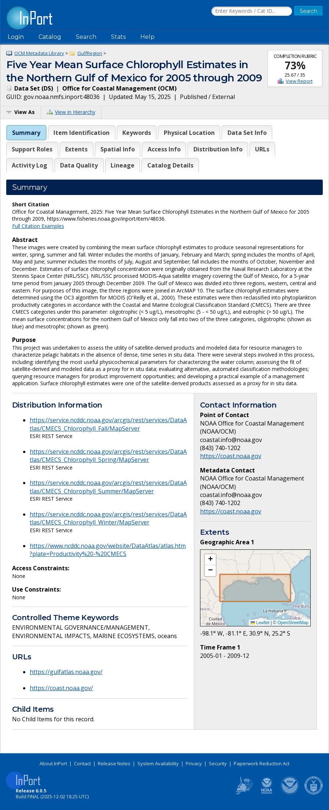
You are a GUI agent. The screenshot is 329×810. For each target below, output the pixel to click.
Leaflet (260, 622)
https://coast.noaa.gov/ (61, 688)
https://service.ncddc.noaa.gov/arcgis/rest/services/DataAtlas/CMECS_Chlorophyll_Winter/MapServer (108, 518)
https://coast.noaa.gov (230, 456)
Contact (82, 763)
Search (86, 36)
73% (295, 65)
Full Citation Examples (38, 225)
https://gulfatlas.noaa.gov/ (66, 672)
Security (218, 763)
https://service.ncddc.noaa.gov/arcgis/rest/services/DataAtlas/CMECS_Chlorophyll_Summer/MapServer (108, 487)
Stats (118, 36)
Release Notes (114, 763)
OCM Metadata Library (39, 53)
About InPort (53, 763)
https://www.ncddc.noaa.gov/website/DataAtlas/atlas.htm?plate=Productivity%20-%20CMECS (108, 550)
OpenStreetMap (292, 622)
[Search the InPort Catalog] (251, 11)
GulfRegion (89, 53)
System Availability (158, 763)
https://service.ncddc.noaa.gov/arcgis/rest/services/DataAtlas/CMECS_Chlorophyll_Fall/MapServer (108, 424)
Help (147, 36)
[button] (210, 559)
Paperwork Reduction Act (261, 763)
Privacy (194, 763)
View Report (299, 81)
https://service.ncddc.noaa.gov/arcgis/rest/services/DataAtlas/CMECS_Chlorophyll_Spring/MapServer (108, 456)
